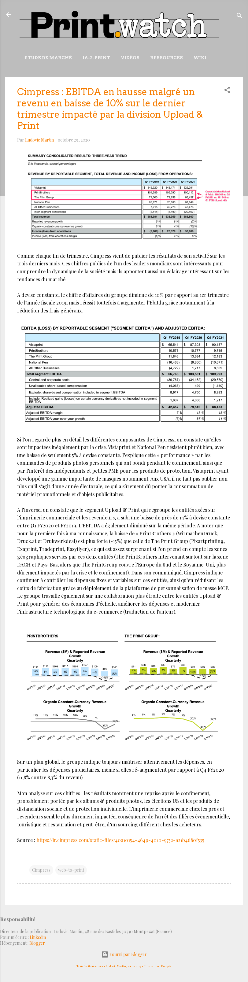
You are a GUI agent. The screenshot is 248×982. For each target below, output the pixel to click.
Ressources (166, 57)
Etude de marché (48, 57)
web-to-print (71, 870)
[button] (227, 91)
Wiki (200, 57)
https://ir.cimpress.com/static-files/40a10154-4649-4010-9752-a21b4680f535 (120, 840)
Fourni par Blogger (124, 954)
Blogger (37, 943)
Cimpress (41, 870)
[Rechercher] (239, 16)
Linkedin (38, 937)
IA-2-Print (96, 57)
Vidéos (130, 57)
